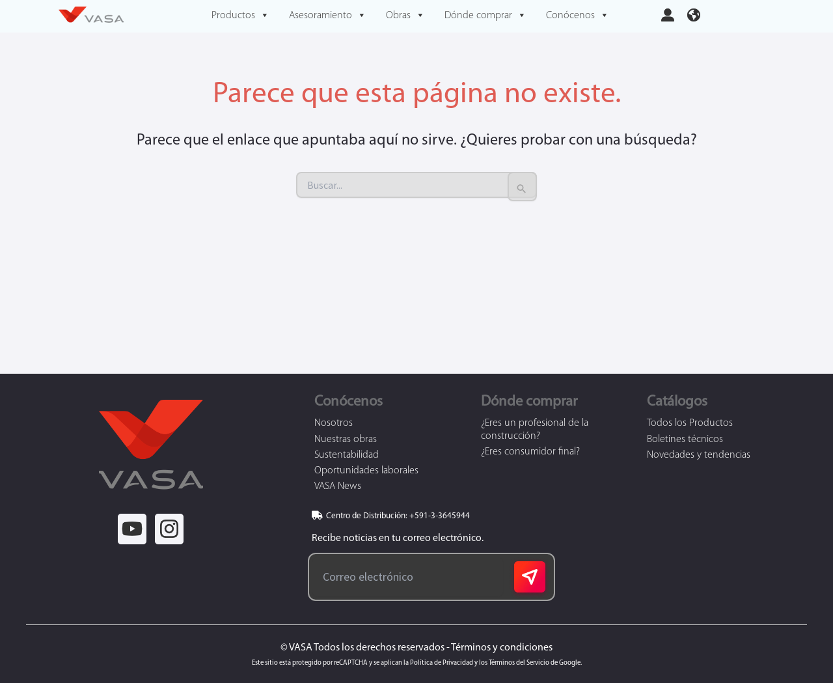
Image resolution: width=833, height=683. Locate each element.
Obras (405, 16)
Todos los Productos (690, 423)
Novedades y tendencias (698, 455)
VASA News (337, 486)
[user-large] (667, 13)
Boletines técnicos (685, 439)
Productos (240, 16)
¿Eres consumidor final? (530, 452)
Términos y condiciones (502, 648)
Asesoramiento (327, 16)
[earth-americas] (693, 13)
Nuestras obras (345, 439)
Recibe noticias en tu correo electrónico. (396, 538)
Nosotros (333, 423)
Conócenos (577, 16)
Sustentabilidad (346, 455)
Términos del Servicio (519, 663)
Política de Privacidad (441, 663)
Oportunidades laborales (366, 471)
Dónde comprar (485, 16)
